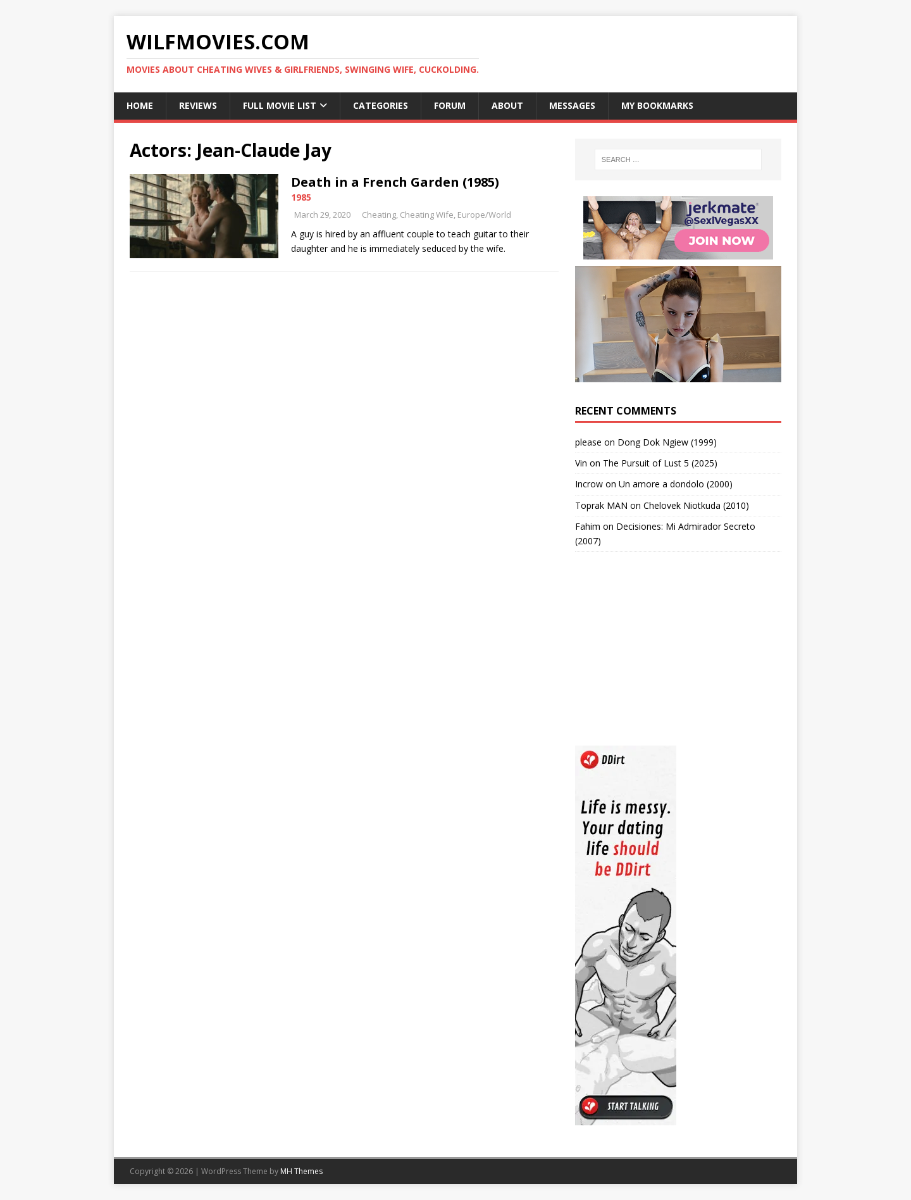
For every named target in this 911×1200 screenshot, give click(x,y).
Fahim (587, 526)
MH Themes (301, 1171)
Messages (572, 105)
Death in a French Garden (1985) (395, 182)
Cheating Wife (427, 214)
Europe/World (484, 214)
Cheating (379, 214)
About (507, 105)
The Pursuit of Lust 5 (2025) (660, 463)
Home (140, 105)
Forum (450, 105)
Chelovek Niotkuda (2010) (696, 505)
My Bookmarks (657, 105)
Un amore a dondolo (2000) (676, 484)
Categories (380, 105)
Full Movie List (279, 105)
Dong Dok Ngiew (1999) (667, 442)
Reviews (198, 105)
